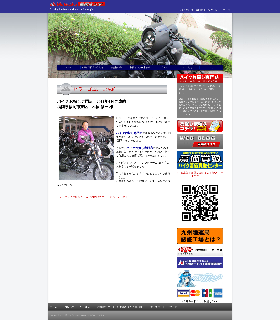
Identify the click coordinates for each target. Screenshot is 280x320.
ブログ (163, 67)
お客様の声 (116, 67)
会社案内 (187, 67)
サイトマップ (222, 10)
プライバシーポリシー (96, 315)
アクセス (211, 67)
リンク (209, 10)
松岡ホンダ (68, 315)
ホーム (68, 67)
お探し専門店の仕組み (92, 67)
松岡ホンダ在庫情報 (140, 67)
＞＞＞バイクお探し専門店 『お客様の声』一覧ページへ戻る (92, 197)
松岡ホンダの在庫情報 (130, 307)
